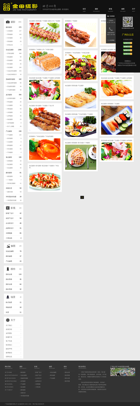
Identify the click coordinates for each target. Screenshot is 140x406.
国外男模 (9, 289)
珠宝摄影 (14, 149)
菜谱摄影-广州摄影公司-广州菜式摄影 (41, 49)
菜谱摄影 (14, 160)
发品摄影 (14, 67)
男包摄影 (14, 101)
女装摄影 (14, 31)
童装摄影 (14, 41)
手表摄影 (14, 152)
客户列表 (9, 341)
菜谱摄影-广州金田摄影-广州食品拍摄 (77, 53)
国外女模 (9, 284)
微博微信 (9, 353)
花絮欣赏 (9, 188)
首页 (84, 10)
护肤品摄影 (14, 53)
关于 (133, 10)
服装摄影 (9, 27)
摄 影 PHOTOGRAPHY (11, 375)
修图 (123, 10)
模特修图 (9, 256)
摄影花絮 (14, 191)
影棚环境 (9, 337)
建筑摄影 (9, 172)
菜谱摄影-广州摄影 (71, 21)
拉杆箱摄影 (14, 123)
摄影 (96, 10)
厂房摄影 (14, 179)
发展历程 (9, 329)
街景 (7, 312)
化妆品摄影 (10, 50)
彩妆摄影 (14, 60)
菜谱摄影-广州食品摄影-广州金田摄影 (41, 136)
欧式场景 (9, 302)
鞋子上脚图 (14, 126)
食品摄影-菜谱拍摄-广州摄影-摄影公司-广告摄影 (44, 21)
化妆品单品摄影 (14, 71)
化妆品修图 (10, 251)
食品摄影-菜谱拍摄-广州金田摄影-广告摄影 (79, 114)
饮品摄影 (14, 168)
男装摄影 (14, 34)
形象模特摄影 (10, 79)
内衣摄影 (14, 38)
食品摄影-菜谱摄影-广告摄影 (110, 103)
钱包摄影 (14, 119)
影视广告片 (10, 213)
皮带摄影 (14, 116)
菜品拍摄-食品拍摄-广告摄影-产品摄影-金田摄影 (44, 78)
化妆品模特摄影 (14, 83)
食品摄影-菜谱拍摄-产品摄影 (74, 85)
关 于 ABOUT (8, 390)
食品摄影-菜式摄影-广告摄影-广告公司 (41, 105)
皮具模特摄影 (14, 98)
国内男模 (9, 279)
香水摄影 (14, 64)
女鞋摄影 (14, 112)
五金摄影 (14, 142)
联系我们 (9, 345)
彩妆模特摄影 (14, 86)
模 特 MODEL (9, 384)
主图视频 (9, 233)
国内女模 (9, 274)
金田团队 (9, 333)
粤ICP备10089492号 (38, 404)
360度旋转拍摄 (11, 196)
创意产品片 (10, 218)
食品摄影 (9, 157)
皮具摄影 (9, 95)
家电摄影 (14, 145)
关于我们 (9, 325)
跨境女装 (14, 45)
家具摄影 (14, 138)
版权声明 (9, 349)
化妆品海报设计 (14, 74)
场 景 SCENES (9, 387)
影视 (110, 10)
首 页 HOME (8, 372)
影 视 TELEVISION (10, 378)
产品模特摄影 (14, 90)
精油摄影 (14, 57)
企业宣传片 (10, 223)
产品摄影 (9, 131)
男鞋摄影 (14, 109)
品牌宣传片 (10, 228)
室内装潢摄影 (14, 183)
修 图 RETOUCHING (11, 381)
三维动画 (9, 238)
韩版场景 (9, 307)
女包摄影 (14, 105)
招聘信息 (9, 356)
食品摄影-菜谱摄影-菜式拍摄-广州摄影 (77, 143)
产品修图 (9, 261)
